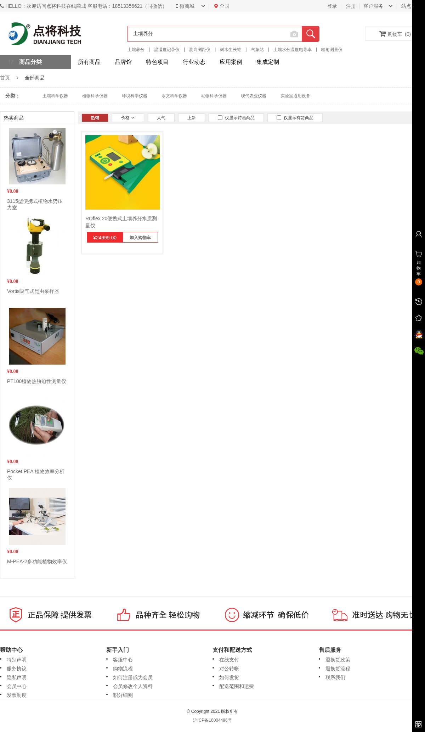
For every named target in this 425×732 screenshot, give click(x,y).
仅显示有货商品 (295, 117)
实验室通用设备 (295, 95)
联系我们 (335, 677)
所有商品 (89, 62)
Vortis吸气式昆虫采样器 (33, 291)
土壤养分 (136, 49)
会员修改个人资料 (133, 686)
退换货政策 (337, 659)
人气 (161, 117)
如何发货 (229, 677)
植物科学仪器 (95, 95)
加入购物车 (140, 237)
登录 (332, 6)
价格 (128, 117)
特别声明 (17, 659)
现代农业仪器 (253, 95)
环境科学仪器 (134, 95)
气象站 (257, 49)
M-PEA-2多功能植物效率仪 (37, 561)
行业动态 (194, 62)
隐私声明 (17, 677)
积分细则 (123, 695)
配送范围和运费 (236, 686)
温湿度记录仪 (167, 49)
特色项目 (157, 62)
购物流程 (123, 668)
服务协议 (17, 668)
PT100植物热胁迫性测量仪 (36, 381)
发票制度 (17, 695)
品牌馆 (123, 62)
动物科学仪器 (214, 95)
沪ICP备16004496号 (212, 720)
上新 (191, 117)
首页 (5, 78)
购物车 (395, 33)
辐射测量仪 (331, 49)
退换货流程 (337, 668)
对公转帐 (229, 668)
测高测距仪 (199, 49)
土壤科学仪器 (55, 95)
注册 (351, 6)
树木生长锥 (230, 49)
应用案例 (231, 62)
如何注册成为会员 (133, 677)
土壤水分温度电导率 (292, 49)
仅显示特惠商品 (236, 117)
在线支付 (229, 659)
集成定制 (267, 62)
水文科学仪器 (174, 95)
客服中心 (123, 659)
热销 (95, 117)
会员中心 (17, 686)
